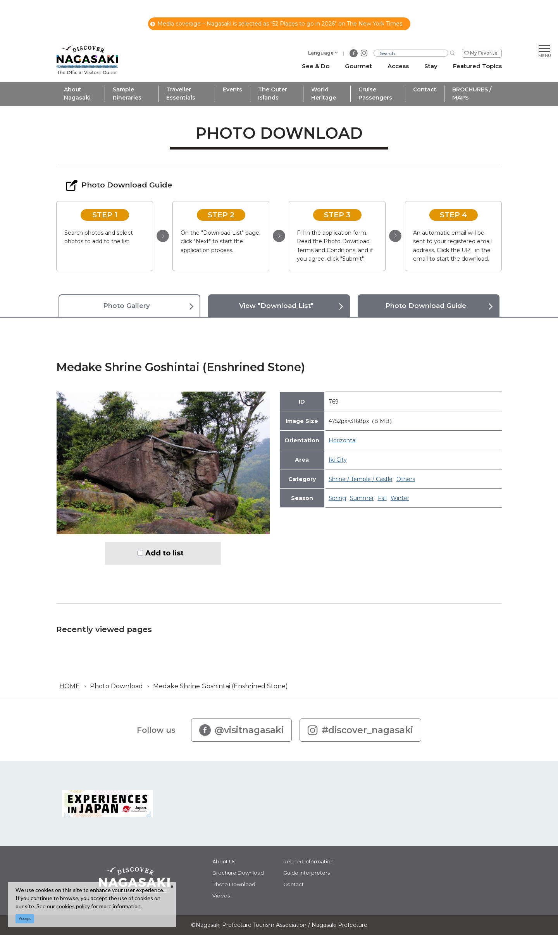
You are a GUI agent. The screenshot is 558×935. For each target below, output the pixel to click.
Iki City (338, 459)
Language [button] (321, 53)
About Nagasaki (77, 93)
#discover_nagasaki (360, 730)
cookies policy (73, 906)
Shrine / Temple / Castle (361, 479)
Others (405, 479)
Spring (337, 498)
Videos (221, 895)
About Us (223, 861)
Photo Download (116, 686)
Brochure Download (238, 873)
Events (232, 89)
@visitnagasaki (241, 730)
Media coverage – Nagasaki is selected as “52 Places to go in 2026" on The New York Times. (276, 23)
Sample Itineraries (127, 93)
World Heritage (323, 93)
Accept (25, 918)
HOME (69, 686)
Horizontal (342, 440)
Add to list (164, 553)
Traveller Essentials (180, 93)
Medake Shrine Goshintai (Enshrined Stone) (220, 686)
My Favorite (484, 53)
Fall (382, 498)
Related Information (308, 861)
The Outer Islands (272, 93)
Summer (362, 498)
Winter (400, 498)
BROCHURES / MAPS (471, 93)
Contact (424, 89)
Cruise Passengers (375, 93)
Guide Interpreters (306, 873)
